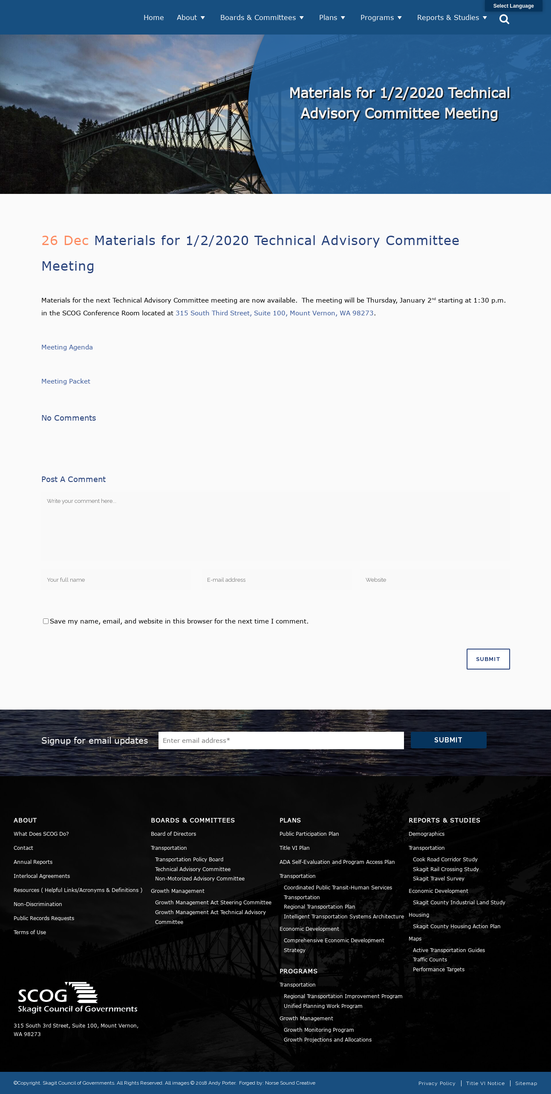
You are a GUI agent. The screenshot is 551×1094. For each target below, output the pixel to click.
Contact (23, 847)
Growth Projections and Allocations (328, 1039)
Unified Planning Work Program (323, 1005)
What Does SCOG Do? (41, 833)
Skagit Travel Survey (438, 878)
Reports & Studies (448, 17)
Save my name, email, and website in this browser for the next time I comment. (179, 620)
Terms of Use (30, 932)
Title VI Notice (485, 1083)
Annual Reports (33, 861)
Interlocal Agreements (42, 875)
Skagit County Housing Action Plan (457, 926)
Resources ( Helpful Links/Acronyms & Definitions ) (78, 889)
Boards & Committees (258, 17)
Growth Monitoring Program (319, 1029)
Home (154, 17)
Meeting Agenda (67, 346)
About (187, 17)
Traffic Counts (430, 959)
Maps (415, 938)
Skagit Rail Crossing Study (446, 868)
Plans (328, 17)
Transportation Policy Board (189, 859)
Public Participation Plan (309, 833)
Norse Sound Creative (290, 1082)
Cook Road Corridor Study (445, 859)
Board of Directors (173, 833)
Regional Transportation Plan (319, 906)
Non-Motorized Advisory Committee (200, 878)
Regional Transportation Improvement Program (343, 996)
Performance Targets (438, 969)
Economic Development (309, 928)
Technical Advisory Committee (193, 868)
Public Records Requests (44, 918)
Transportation (169, 847)
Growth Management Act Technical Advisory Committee (210, 916)
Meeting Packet (65, 380)
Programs (377, 17)
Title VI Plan (295, 847)
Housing (419, 914)
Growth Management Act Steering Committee (213, 902)
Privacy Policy (437, 1083)
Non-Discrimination (38, 903)
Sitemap (526, 1083)
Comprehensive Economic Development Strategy (334, 945)
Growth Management (178, 890)
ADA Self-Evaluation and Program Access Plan (337, 861)
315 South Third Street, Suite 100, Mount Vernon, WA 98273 (275, 312)
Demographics (426, 833)
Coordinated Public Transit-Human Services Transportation (338, 892)
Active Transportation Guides (449, 949)
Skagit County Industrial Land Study (459, 902)
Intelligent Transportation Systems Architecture (344, 916)
